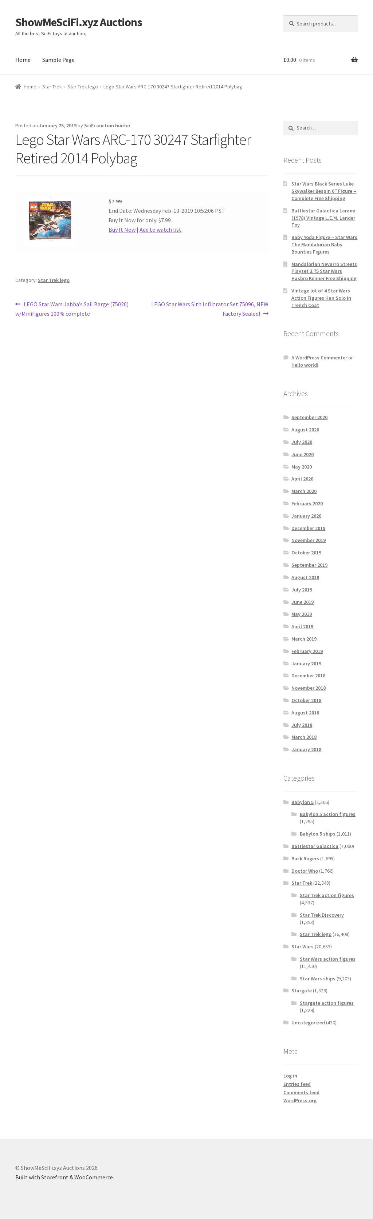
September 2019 (309, 565)
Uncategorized (308, 1022)
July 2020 (301, 442)
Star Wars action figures (328, 959)
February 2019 (307, 651)
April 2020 (302, 478)
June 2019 (302, 602)
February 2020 (307, 503)
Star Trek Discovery (322, 915)
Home (23, 59)
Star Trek (52, 86)
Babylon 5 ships (317, 833)
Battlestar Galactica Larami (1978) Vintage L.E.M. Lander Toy (323, 217)
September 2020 (309, 417)
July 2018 (301, 725)
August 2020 (305, 429)
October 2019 (306, 552)
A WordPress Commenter (319, 357)
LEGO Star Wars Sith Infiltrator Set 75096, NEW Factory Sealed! (209, 308)
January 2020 (306, 516)
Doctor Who (304, 871)
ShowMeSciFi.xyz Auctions (78, 22)
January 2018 (306, 749)
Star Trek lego (82, 86)
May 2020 (301, 466)
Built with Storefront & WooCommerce (64, 1177)
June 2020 (302, 454)
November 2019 (308, 540)
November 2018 (308, 688)
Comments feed (301, 1092)
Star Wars (302, 946)
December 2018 (308, 675)
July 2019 (301, 589)
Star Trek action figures (327, 895)
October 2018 (306, 700)
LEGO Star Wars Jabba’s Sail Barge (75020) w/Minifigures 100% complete (72, 308)
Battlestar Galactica (314, 846)
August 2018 (305, 712)
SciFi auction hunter (107, 125)
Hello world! (304, 365)
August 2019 (305, 577)
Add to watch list (160, 229)
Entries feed (297, 1084)
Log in (290, 1075)
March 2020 (304, 491)
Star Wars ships (317, 978)
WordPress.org (300, 1100)
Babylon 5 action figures (328, 814)
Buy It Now (122, 229)
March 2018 (304, 737)
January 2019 (306, 663)
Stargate (301, 990)
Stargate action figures (327, 1003)
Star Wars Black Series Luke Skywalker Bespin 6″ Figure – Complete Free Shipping (323, 191)
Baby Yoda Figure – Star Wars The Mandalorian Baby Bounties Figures (324, 244)
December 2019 (308, 528)
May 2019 (301, 614)
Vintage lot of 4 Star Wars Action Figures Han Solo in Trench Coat (321, 297)
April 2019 (302, 626)
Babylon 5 (302, 802)
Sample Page (58, 59)
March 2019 (304, 639)
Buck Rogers (305, 858)
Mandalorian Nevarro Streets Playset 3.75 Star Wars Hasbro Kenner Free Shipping (324, 271)
